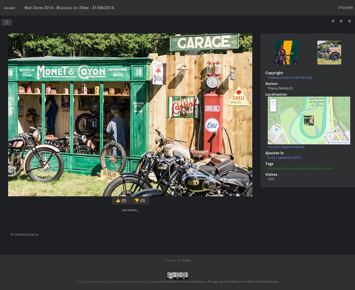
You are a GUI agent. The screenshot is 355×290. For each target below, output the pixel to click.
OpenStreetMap (339, 142)
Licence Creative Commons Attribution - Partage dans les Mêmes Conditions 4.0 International (216, 281)
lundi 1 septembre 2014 (284, 157)
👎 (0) (139, 200)
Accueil (9, 8)
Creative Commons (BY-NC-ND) (290, 77)
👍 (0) (121, 200)
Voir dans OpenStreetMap (286, 147)
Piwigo (186, 260)
